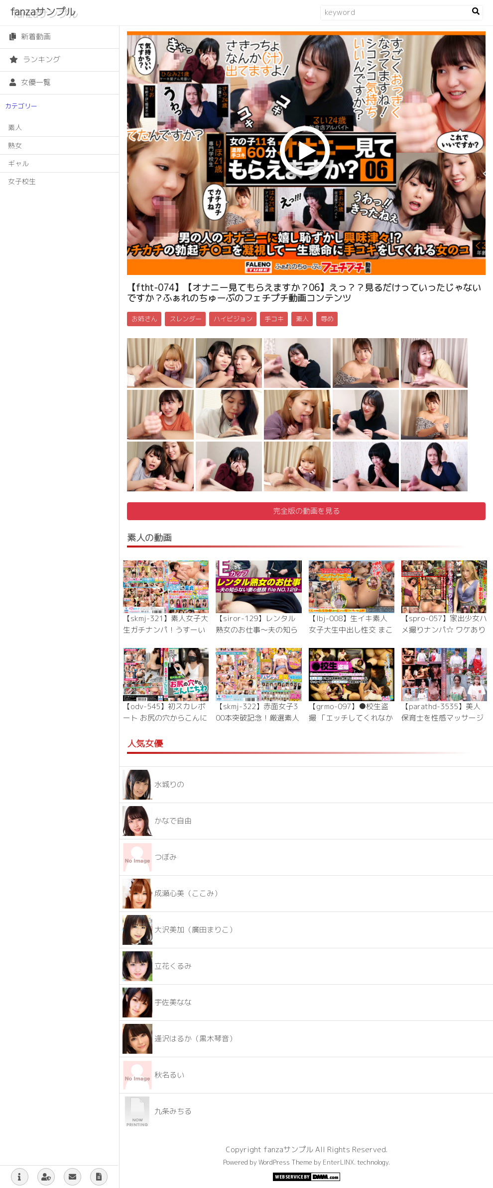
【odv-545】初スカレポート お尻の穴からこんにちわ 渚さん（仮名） (165, 717)
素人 (15, 127)
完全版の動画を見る (306, 511)
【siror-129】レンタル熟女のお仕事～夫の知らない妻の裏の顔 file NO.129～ (258, 635)
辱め (327, 318)
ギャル (18, 163)
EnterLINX (338, 1162)
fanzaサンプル (42, 11)
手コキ (274, 318)
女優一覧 (30, 82)
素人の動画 (149, 538)
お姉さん (144, 318)
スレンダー (185, 318)
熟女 (15, 145)
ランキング (34, 59)
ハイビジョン (233, 318)
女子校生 (22, 181)
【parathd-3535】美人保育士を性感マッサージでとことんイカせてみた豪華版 (442, 723)
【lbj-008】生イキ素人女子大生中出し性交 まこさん (351, 629)
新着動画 (30, 36)
